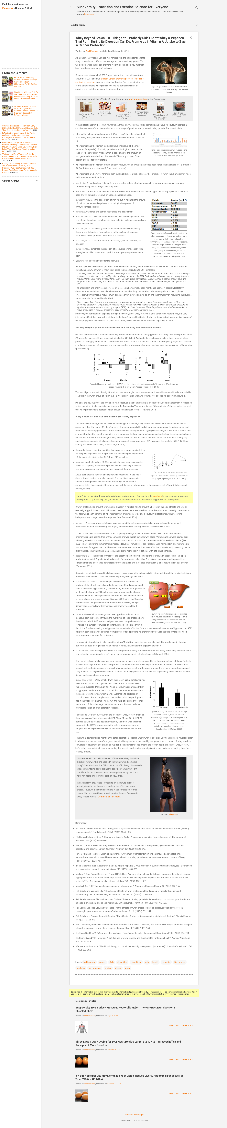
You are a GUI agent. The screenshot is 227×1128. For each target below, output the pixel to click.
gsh (147, 962)
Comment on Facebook (109, 796)
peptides (81, 968)
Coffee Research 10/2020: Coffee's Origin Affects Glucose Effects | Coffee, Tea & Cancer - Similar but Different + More (26, 110)
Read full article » (181, 1025)
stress (118, 968)
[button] (191, 38)
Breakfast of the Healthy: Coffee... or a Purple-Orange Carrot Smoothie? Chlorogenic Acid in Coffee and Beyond (25, 81)
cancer (102, 962)
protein (108, 968)
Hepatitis (166, 962)
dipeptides (122, 962)
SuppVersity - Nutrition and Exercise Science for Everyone (122, 7)
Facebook (89, 14)
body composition (138, 99)
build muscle (89, 962)
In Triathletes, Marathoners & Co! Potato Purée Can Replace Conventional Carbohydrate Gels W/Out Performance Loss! (18, 136)
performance (95, 968)
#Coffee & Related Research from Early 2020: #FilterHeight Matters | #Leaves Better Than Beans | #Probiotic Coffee (20, 128)
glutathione (136, 962)
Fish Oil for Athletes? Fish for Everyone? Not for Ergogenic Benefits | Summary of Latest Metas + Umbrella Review (26, 95)
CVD (111, 962)
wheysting (173, 814)
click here (157, 496)
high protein (179, 962)
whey (127, 968)
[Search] (196, 7)
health (155, 962)
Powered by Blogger (134, 1114)
